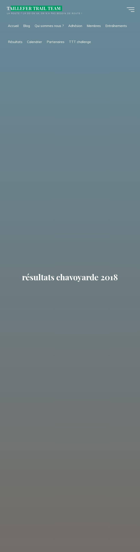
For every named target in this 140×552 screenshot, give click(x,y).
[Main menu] (130, 10)
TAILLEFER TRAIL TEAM (35, 9)
